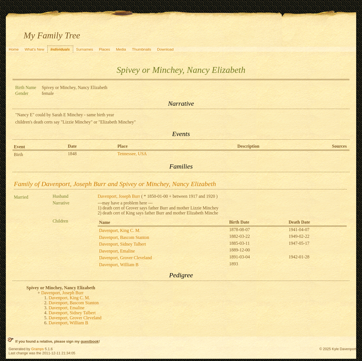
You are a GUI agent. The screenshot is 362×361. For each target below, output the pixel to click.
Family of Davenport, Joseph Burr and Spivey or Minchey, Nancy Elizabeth (115, 183)
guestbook (90, 341)
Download (165, 49)
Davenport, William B (119, 264)
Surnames (84, 49)
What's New (34, 49)
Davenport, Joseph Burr (119, 196)
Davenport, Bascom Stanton (124, 237)
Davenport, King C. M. (119, 230)
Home (14, 49)
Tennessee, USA (132, 153)
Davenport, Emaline (117, 251)
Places (104, 49)
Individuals (60, 49)
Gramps (37, 349)
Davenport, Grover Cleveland (125, 257)
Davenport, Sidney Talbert (122, 244)
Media (121, 49)
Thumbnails (141, 49)
